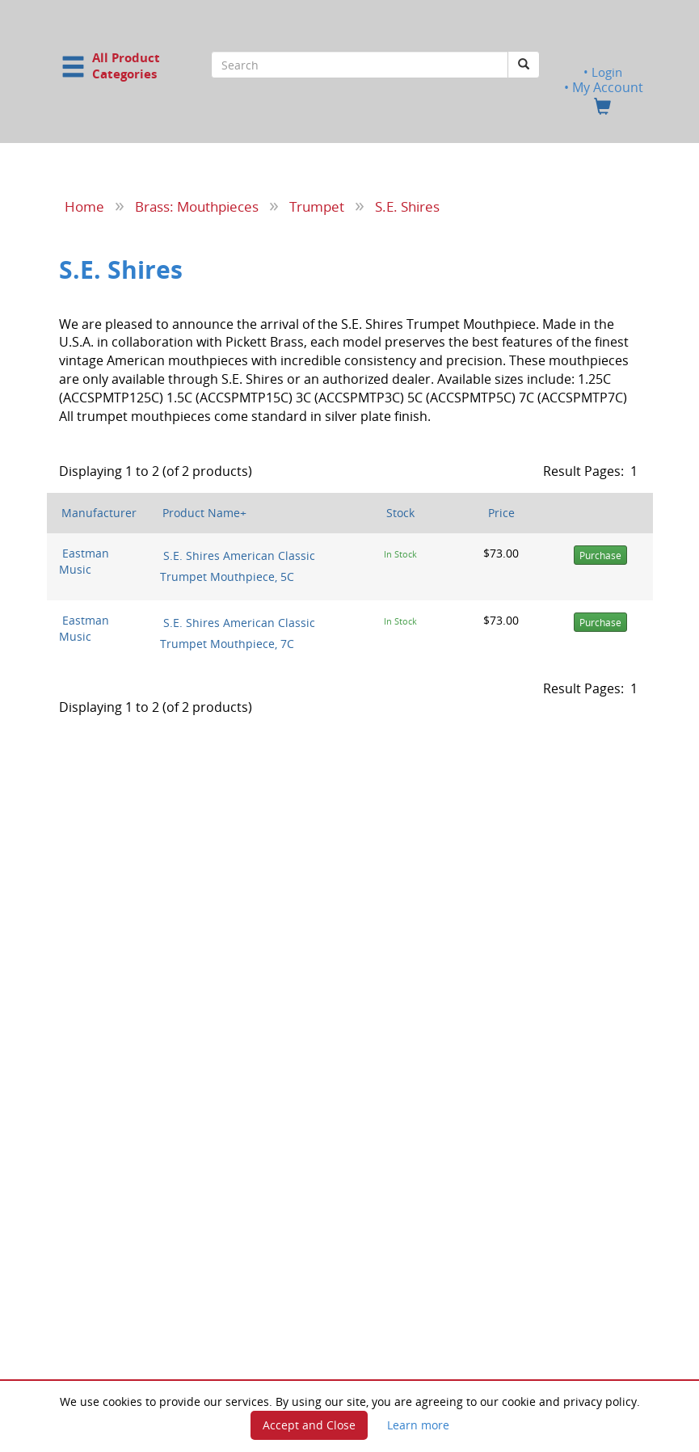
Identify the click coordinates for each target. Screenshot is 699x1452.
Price (501, 512)
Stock (400, 512)
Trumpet (316, 206)
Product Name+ (204, 512)
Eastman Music (84, 560)
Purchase (600, 555)
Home (84, 206)
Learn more (418, 1425)
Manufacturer (99, 512)
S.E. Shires (407, 206)
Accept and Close (309, 1425)
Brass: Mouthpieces (197, 206)
